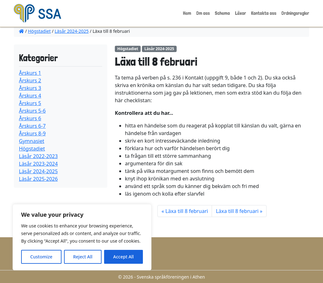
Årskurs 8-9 (32, 133)
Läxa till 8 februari (186, 211)
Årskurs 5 (30, 103)
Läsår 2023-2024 (38, 163)
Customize (41, 257)
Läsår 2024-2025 (72, 31)
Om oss (203, 13)
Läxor (240, 13)
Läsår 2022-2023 (38, 156)
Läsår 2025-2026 (38, 178)
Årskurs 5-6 (32, 110)
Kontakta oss (263, 13)
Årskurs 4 (30, 95)
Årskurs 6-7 (32, 125)
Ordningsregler (295, 13)
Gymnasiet (31, 141)
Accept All (123, 257)
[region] (82, 237)
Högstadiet (39, 31)
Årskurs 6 (30, 118)
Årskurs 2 (30, 80)
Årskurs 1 (30, 72)
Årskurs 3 (30, 88)
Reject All (82, 257)
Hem (187, 13)
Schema (222, 13)
